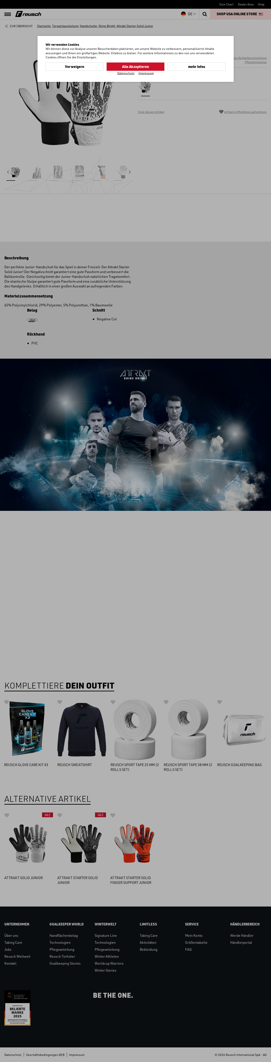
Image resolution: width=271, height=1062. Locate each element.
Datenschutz (126, 73)
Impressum (146, 73)
